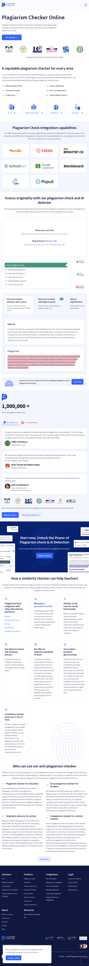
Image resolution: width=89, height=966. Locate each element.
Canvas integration (52, 886)
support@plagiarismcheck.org (12, 945)
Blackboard (9, 627)
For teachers (6, 886)
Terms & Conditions (74, 879)
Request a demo (10, 515)
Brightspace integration (54, 882)
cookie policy (33, 952)
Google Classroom (12, 620)
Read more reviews (31, 515)
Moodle (8, 616)
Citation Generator (30, 886)
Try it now (77, 382)
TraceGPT (27, 882)
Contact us (5, 918)
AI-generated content (43, 605)
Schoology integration (53, 893)
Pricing (4, 925)
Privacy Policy (73, 882)
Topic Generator (29, 897)
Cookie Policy (72, 886)
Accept (13, 958)
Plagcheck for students (10, 890)
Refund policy (72, 890)
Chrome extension (30, 905)
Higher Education (8, 882)
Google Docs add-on (13, 631)
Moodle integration (52, 890)
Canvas (7, 624)
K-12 (3, 879)
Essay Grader (28, 893)
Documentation (51, 879)
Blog (3, 929)
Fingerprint (76, 659)
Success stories (7, 914)
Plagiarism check (30, 879)
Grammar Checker (30, 890)
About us (5, 922)
